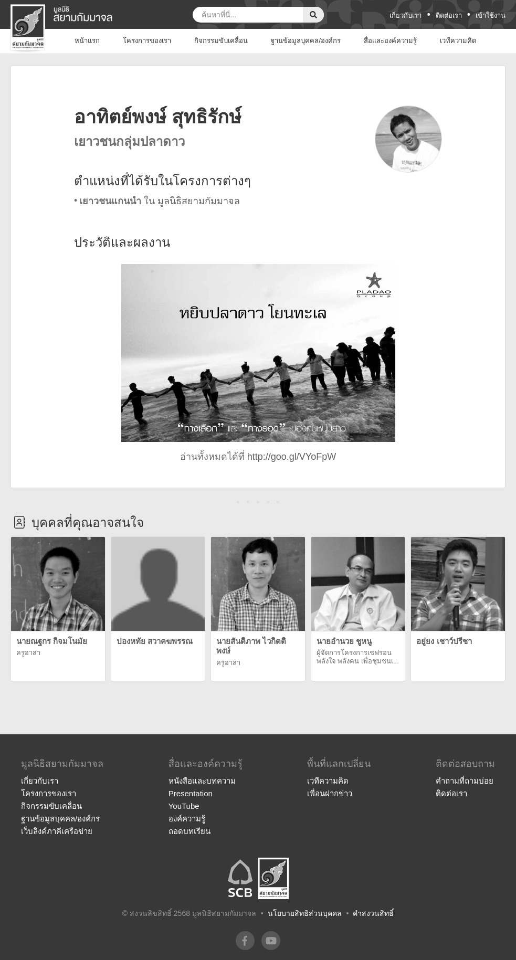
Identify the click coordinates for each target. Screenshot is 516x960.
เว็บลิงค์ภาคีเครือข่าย (56, 831)
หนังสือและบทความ (202, 780)
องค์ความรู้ (187, 818)
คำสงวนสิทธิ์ (373, 913)
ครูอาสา (28, 653)
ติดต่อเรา (449, 15)
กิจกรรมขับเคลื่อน (51, 805)
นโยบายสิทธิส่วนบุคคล (305, 913)
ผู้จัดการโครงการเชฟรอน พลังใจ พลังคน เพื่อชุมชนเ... (358, 657)
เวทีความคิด (328, 780)
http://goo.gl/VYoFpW (291, 456)
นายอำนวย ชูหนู (344, 641)
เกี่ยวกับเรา (405, 15)
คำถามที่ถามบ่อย (464, 780)
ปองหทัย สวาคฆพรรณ (155, 641)
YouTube (184, 805)
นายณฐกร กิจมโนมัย (51, 641)
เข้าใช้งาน (491, 15)
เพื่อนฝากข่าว (329, 793)
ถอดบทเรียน (189, 831)
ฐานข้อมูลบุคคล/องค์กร (60, 818)
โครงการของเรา (48, 793)
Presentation (191, 793)
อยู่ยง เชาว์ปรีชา (443, 641)
